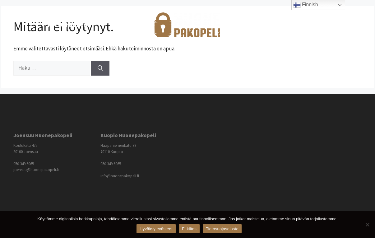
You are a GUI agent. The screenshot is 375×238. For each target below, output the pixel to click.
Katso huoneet (76, 25)
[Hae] (100, 68)
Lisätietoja (260, 25)
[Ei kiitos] (367, 225)
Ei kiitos (189, 228)
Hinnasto (124, 24)
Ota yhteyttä (308, 24)
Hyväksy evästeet (156, 228)
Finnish (305, 5)
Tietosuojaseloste (222, 228)
